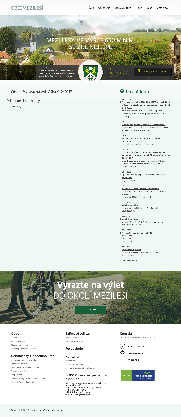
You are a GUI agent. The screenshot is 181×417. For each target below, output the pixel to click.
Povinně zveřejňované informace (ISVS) (28, 379)
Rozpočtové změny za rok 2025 (137, 233)
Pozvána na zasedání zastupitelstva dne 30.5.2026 (141, 140)
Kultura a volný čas (19, 341)
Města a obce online (74, 338)
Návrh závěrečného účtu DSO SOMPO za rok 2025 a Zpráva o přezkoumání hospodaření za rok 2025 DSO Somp (56, 73)
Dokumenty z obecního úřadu (34, 356)
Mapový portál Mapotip (153, 73)
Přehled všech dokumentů (22, 382)
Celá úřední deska (129, 261)
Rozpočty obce (18, 375)
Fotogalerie (74, 349)
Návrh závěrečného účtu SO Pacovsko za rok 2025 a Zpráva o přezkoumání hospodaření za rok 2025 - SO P (146, 155)
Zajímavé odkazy (78, 334)
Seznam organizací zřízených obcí (80, 368)
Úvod (91, 8)
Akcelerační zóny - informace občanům (140, 188)
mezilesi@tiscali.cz (133, 354)
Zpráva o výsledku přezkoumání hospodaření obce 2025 (143, 176)
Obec (15, 334)
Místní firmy (162, 8)
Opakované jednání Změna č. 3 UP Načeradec (143, 124)
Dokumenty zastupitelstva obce (25, 368)
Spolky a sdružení (123, 8)
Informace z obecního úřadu (23, 360)
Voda (149, 8)
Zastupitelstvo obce (74, 365)
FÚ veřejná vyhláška (131, 249)
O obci (139, 8)
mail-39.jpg (16, 106)
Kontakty (72, 357)
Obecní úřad (104, 8)
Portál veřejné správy (74, 341)
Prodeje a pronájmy (19, 371)
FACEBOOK (129, 360)
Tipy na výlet (90, 310)
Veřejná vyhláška (130, 205)
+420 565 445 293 (133, 347)
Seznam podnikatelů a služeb (24, 349)
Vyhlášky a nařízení (19, 364)
